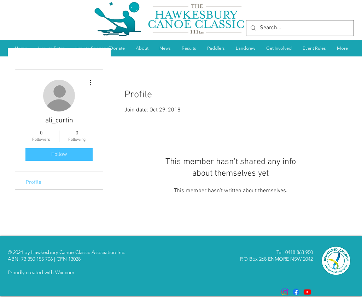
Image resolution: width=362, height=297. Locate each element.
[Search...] (299, 28)
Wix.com (64, 272)
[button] (189, 48)
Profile (33, 182)
